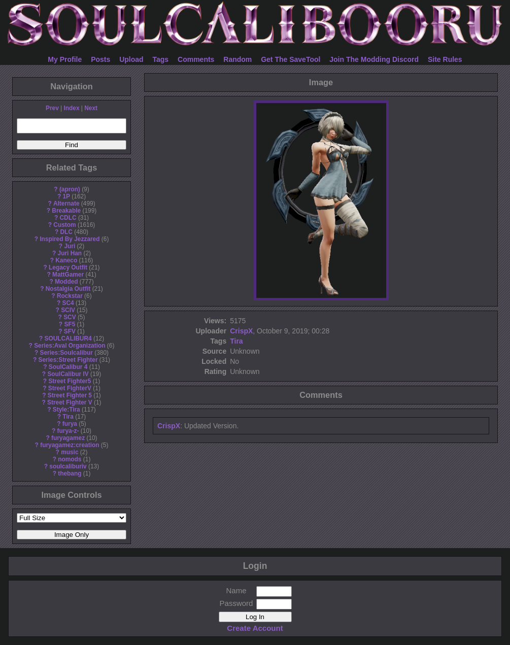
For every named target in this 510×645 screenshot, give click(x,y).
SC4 (68, 303)
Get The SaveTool (290, 59)
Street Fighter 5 (70, 395)
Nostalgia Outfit (68, 288)
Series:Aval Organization (69, 345)
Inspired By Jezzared (69, 239)
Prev (52, 108)
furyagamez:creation (69, 445)
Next (90, 108)
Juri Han (70, 253)
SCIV (68, 310)
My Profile (65, 59)
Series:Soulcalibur (66, 352)
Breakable (66, 210)
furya (69, 423)
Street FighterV (69, 388)
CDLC (68, 217)
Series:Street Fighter (68, 359)
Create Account (255, 628)
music (69, 452)
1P (66, 196)
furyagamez (68, 438)
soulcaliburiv (67, 466)
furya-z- (68, 430)
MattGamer (68, 274)
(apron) (69, 189)
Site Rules (445, 59)
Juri (69, 246)
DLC (66, 231)
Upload (131, 59)
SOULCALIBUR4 (67, 338)
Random (237, 59)
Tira (68, 416)
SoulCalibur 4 (68, 366)
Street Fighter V (69, 402)
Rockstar (70, 295)
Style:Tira (66, 409)
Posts (100, 59)
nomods (69, 459)
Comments (196, 59)
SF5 (69, 324)
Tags (161, 59)
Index (71, 108)
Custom (64, 224)
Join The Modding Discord (374, 59)
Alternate (66, 203)
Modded (66, 281)
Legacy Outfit (68, 267)
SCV (69, 317)
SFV (70, 331)
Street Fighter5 (69, 381)
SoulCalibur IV (67, 374)
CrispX (241, 331)
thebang (69, 473)
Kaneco (66, 260)
